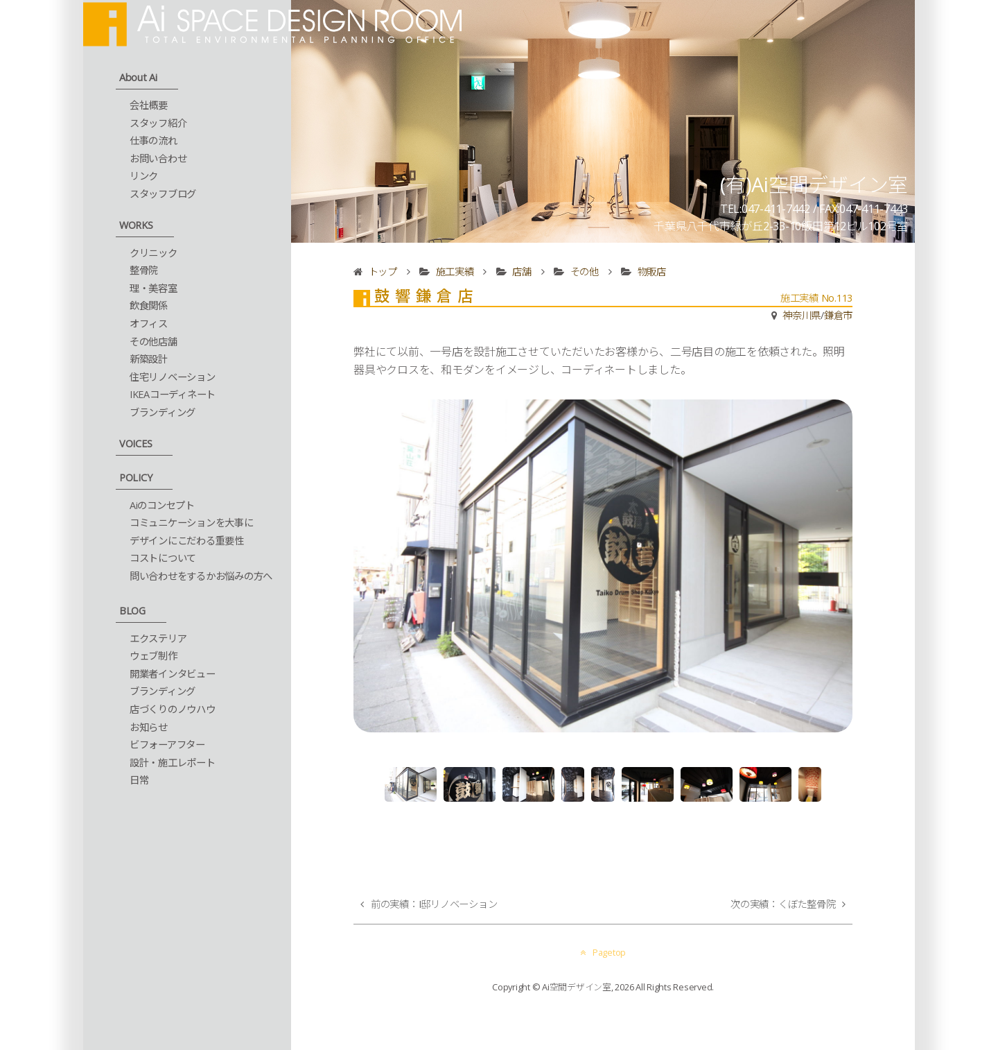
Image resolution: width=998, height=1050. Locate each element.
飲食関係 (149, 305)
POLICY (135, 477)
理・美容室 (153, 288)
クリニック (153, 252)
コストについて (163, 558)
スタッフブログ (163, 193)
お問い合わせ (158, 158)
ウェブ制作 (153, 655)
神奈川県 (801, 315)
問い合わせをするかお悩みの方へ (201, 576)
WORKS (136, 225)
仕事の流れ (153, 140)
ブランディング (162, 412)
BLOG (132, 610)
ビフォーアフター (167, 744)
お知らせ (149, 727)
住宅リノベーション (173, 377)
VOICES (135, 443)
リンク (144, 175)
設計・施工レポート (173, 762)
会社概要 (149, 105)
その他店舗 (153, 341)
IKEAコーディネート (173, 394)
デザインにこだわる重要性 (187, 540)
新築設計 (149, 358)
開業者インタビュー (173, 673)
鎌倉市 (838, 315)
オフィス (149, 323)
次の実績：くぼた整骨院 (782, 904)
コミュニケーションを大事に (192, 522)
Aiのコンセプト (162, 505)
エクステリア (158, 638)
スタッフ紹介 (158, 123)
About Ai (138, 77)
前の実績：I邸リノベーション (434, 904)
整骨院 (144, 270)
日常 (139, 779)
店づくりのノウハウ (173, 709)
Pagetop (603, 952)
